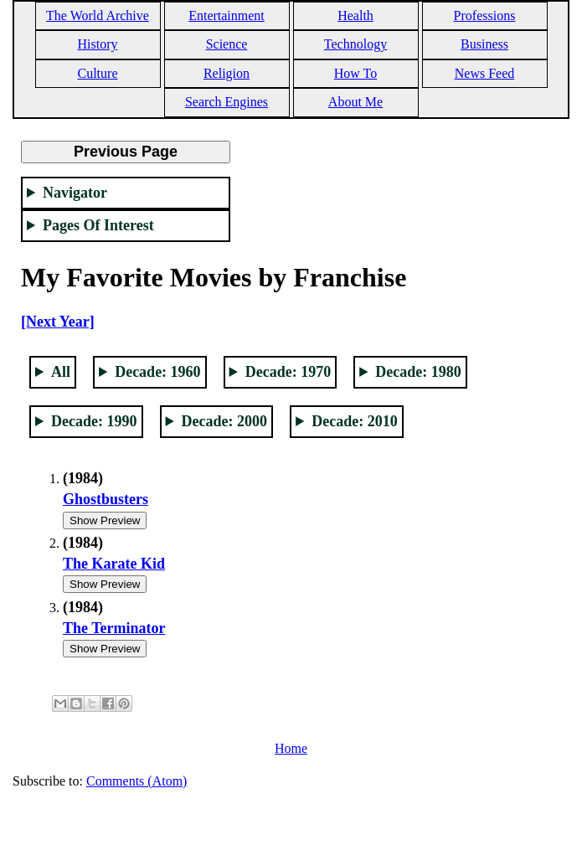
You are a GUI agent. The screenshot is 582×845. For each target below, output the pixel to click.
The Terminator (114, 628)
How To (355, 73)
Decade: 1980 (418, 371)
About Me (355, 102)
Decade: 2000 (224, 421)
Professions (485, 15)
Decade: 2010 (354, 421)
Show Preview (105, 520)
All (60, 371)
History (98, 44)
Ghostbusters (105, 499)
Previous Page (126, 151)
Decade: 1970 (288, 371)
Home (291, 748)
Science (227, 44)
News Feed (485, 73)
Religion (226, 73)
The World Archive (97, 15)
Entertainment (226, 15)
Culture (98, 73)
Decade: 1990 (93, 421)
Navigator (75, 192)
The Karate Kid (114, 563)
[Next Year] (58, 321)
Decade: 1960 (157, 371)
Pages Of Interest (98, 225)
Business (484, 44)
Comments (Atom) (136, 781)
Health (355, 15)
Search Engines (226, 102)
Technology (355, 44)
